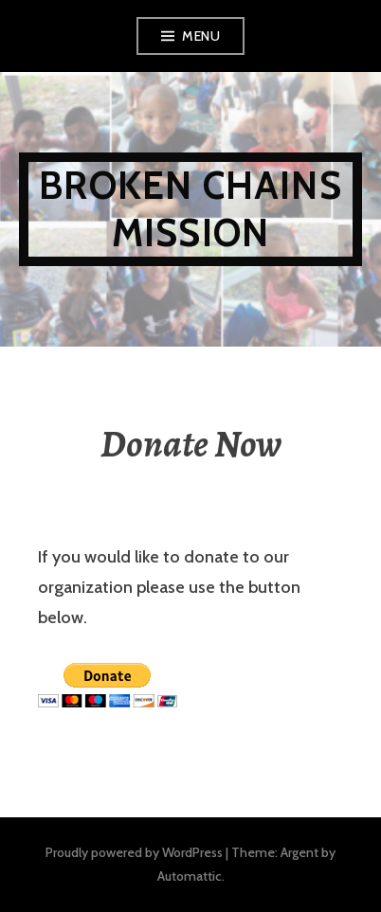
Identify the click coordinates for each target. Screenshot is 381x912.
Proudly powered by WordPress (134, 852)
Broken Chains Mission (190, 209)
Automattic (189, 876)
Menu (201, 36)
